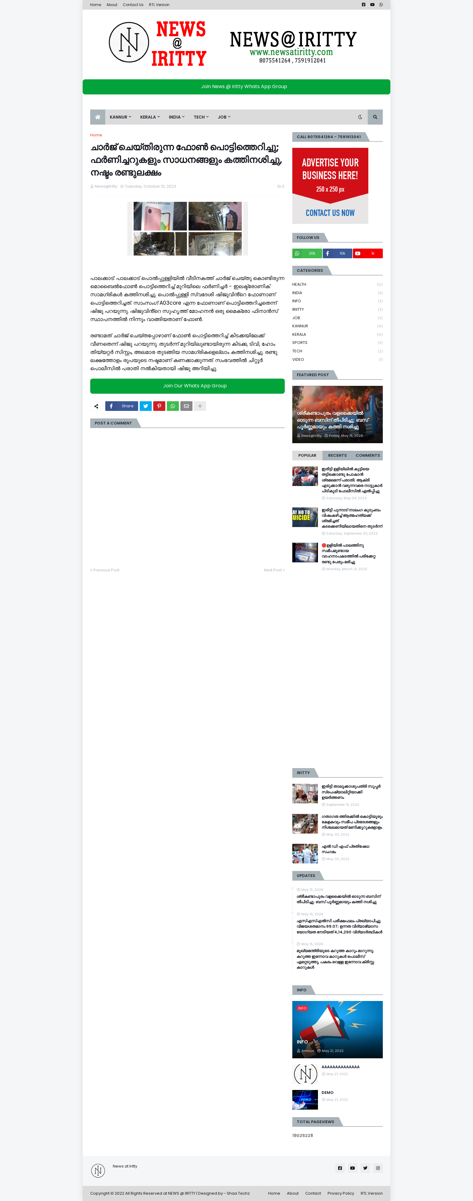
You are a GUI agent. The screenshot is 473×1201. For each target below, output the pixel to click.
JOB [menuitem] (222, 117)
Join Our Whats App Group (189, 386)
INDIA (337, 293)
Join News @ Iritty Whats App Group (238, 86)
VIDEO (337, 360)
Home (95, 4)
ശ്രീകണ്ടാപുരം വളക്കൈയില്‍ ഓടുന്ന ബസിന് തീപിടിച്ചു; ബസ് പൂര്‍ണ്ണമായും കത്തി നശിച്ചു (332, 420)
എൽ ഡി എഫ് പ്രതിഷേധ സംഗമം (345, 849)
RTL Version (159, 4)
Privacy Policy (341, 1193)
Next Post (273, 570)
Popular (307, 455)
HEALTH (337, 284)
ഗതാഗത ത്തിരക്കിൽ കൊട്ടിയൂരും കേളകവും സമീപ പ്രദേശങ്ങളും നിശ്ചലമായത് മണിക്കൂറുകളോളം (352, 822)
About (111, 4)
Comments (368, 455)
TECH (337, 351)
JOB (337, 318)
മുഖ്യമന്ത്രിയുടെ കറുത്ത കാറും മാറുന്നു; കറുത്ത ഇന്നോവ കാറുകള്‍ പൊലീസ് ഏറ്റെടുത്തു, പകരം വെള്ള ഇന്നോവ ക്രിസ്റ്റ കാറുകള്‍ (335, 959)
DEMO (328, 1092)
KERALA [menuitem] (148, 117)
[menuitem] (97, 117)
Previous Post (106, 570)
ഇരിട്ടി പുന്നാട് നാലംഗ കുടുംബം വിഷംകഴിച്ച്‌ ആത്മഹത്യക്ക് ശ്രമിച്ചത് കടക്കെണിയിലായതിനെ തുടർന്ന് (352, 518)
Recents (337, 455)
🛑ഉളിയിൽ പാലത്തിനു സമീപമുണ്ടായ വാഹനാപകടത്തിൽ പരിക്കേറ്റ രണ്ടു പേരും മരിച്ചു (348, 554)
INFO (337, 301)
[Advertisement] (337, 670)
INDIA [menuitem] (175, 117)
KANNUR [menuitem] (118, 117)
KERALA (337, 335)
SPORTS (337, 343)
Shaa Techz (238, 1193)
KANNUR (337, 326)
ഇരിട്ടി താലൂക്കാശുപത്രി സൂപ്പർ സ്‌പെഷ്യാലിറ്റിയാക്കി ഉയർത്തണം (351, 792)
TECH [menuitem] (199, 117)
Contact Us (133, 4)
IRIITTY (337, 310)
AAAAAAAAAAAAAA (341, 1067)
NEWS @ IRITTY (181, 1193)
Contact (313, 1193)
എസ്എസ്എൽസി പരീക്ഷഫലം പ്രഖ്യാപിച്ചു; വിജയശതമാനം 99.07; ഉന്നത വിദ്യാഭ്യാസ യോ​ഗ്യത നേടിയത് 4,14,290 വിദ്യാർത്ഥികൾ (339, 926)
